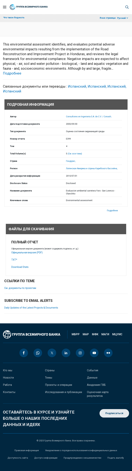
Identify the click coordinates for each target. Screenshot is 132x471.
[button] (127, 7)
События (92, 370)
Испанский (78, 86)
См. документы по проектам (20, 288)
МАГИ (105, 334)
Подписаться (114, 413)
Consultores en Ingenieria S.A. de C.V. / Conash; (88, 116)
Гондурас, (71, 161)
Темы (48, 377)
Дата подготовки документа (25, 124)
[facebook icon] (23, 353)
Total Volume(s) (18, 153)
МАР (86, 334)
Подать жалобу (115, 458)
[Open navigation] (4, 7)
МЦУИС (117, 334)
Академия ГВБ (96, 384)
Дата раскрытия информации (25, 176)
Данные (92, 377)
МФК (95, 334)
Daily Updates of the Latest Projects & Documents (31, 307)
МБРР (76, 334)
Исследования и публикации (63, 392)
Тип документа (18, 131)
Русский (121, 18)
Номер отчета (17, 139)
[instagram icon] (80, 353)
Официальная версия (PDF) (27, 252)
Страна (13, 161)
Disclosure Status (19, 183)
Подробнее (12, 73)
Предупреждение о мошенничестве (82, 458)
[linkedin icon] (66, 353)
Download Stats (20, 267)
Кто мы (7, 370)
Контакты (9, 392)
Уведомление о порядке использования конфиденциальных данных (81, 450)
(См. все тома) (75, 153)
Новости (8, 377)
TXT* (14, 259)
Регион (13, 168)
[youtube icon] (94, 353)
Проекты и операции (58, 384)
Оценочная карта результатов (97, 394)
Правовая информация (26, 450)
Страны (50, 370)
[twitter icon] (52, 353)
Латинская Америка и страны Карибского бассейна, (92, 168)
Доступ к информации (45, 458)
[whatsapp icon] (38, 353)
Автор (13, 116)
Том (12, 146)
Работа (7, 384)
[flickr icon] (108, 353)
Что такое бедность (13, 17)
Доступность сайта (18, 458)
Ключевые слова (19, 200)
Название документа (21, 191)
